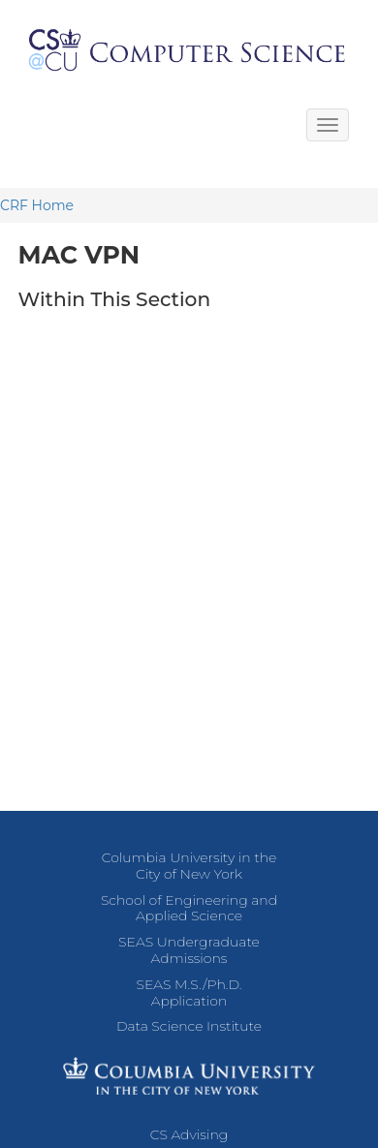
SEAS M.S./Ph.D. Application (189, 992)
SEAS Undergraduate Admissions (189, 950)
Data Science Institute (189, 1026)
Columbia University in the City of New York (189, 866)
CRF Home (37, 205)
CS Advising (189, 1134)
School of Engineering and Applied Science (189, 908)
